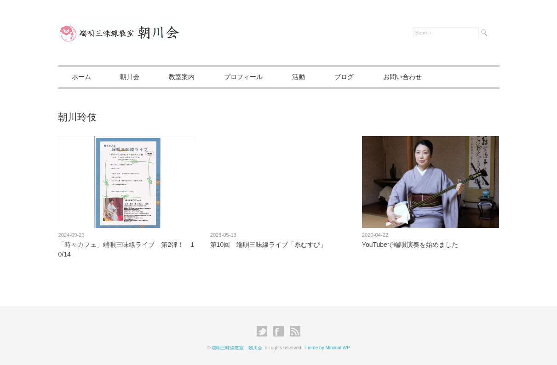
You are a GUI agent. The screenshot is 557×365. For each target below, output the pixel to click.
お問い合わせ (402, 76)
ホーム (81, 76)
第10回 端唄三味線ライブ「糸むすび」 (268, 244)
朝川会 (129, 76)
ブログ (344, 76)
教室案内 (182, 76)
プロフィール (243, 76)
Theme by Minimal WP (327, 347)
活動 (298, 76)
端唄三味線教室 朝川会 (237, 347)
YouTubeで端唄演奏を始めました (410, 244)
